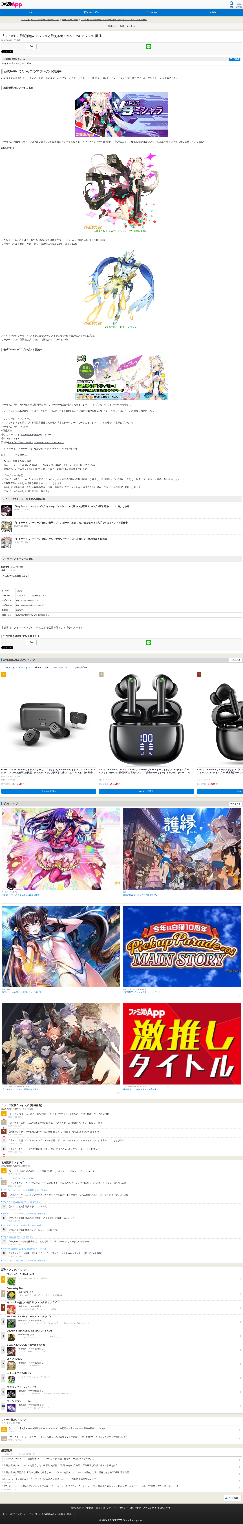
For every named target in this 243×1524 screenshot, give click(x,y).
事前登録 (112, 26)
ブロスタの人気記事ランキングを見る (18, 1237)
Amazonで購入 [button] (49, 791)
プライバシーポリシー (117, 1507)
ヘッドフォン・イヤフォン (17, 667)
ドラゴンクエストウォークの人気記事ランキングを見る (25, 1190)
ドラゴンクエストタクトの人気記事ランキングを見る (24, 1260)
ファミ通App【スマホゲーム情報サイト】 (40, 19)
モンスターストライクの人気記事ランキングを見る (23, 1225)
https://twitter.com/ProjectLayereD (30, 605)
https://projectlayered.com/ (27, 600)
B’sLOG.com (164, 1507)
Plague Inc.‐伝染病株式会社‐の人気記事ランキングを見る (24, 1249)
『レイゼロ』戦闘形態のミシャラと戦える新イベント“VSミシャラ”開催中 (114, 19)
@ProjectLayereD (30, 434)
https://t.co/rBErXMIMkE (20, 442)
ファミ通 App (11, 5)
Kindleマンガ (41, 667)
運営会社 (100, 1507)
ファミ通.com (149, 1507)
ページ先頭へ (234, 1498)
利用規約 (90, 1507)
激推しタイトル (127, 26)
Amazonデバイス (61, 667)
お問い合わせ (77, 1507)
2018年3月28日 (69, 448)
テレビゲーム (81, 667)
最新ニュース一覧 (70, 19)
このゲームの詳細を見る (16, 576)
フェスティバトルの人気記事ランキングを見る (21, 1202)
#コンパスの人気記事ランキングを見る (18, 1178)
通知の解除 (135, 1507)
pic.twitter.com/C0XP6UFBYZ (49, 442)
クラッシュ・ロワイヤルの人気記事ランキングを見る (24, 1214)
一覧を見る (235, 660)
